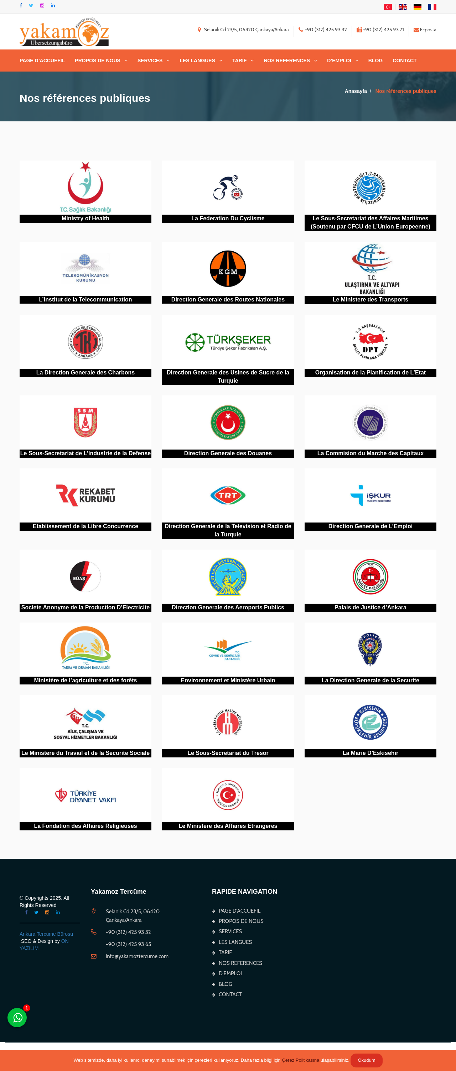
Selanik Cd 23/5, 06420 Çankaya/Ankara (246, 29)
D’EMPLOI (339, 60)
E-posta (428, 29)
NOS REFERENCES (287, 60)
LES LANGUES (197, 60)
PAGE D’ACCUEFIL (42, 60)
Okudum (366, 1060)
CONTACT (404, 60)
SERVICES (150, 60)
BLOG (375, 60)
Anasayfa (356, 91)
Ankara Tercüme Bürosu (46, 934)
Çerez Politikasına (300, 1060)
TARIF (239, 60)
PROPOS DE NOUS (97, 60)
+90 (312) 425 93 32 (326, 29)
